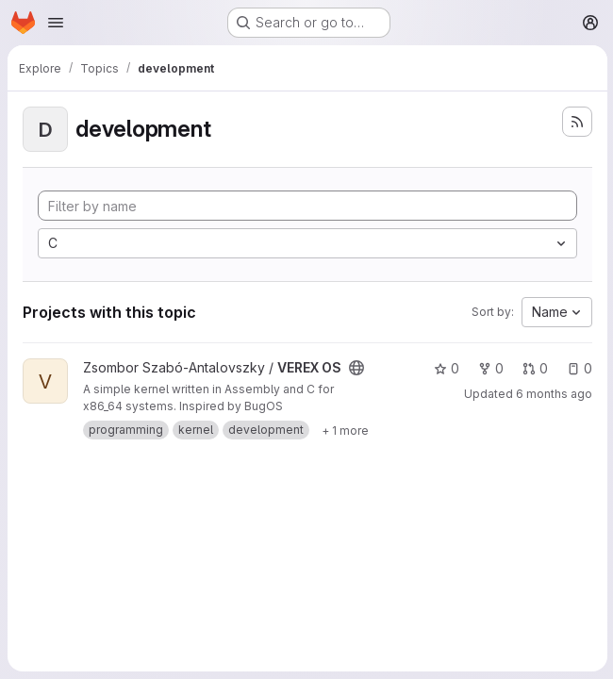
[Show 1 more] (345, 430)
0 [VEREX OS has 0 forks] (489, 368)
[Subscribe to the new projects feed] (575, 122)
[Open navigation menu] (56, 23)
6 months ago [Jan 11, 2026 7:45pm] (552, 394)
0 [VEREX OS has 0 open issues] (577, 368)
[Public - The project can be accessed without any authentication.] (356, 367)
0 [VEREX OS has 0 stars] (444, 368)
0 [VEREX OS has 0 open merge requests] (533, 368)
